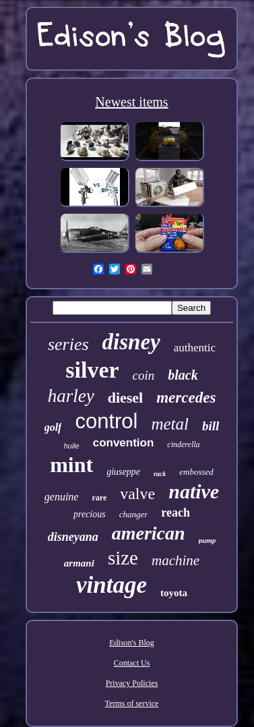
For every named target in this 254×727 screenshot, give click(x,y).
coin (144, 375)
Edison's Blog (131, 642)
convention (123, 442)
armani (79, 563)
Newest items (131, 101)
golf (53, 427)
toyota (173, 592)
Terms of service (132, 703)
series (68, 344)
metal (170, 424)
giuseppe (123, 472)
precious (89, 514)
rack (160, 473)
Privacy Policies (132, 683)
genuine (61, 496)
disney (131, 342)
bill (210, 426)
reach (175, 512)
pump (207, 540)
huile (71, 446)
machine (175, 560)
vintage (111, 585)
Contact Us (132, 663)
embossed (196, 472)
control (106, 421)
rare (99, 497)
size (123, 558)
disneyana (73, 537)
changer (133, 514)
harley (71, 396)
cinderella (183, 444)
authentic (195, 347)
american (148, 533)
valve (137, 493)
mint (71, 465)
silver (92, 369)
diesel (126, 397)
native (193, 491)
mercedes (186, 397)
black (182, 375)
